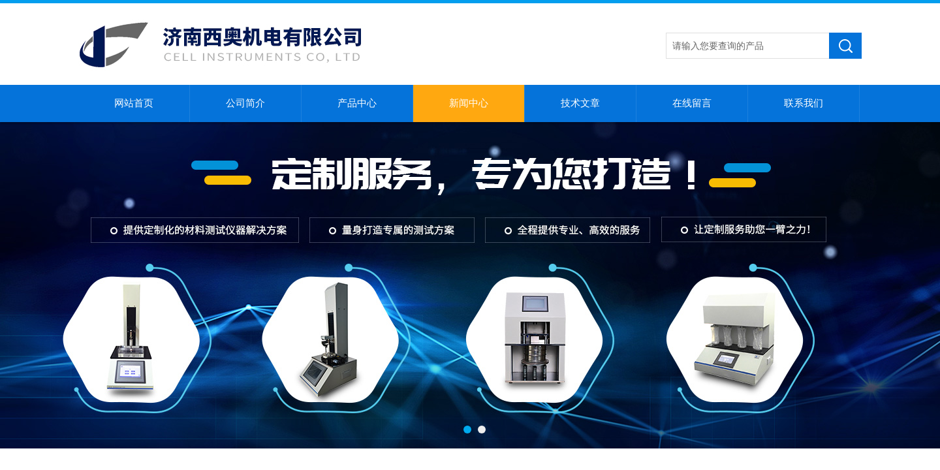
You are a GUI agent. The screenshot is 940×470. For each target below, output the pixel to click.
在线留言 (692, 103)
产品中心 (357, 103)
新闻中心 (468, 103)
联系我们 (803, 103)
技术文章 (580, 103)
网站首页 (133, 103)
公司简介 (245, 103)
